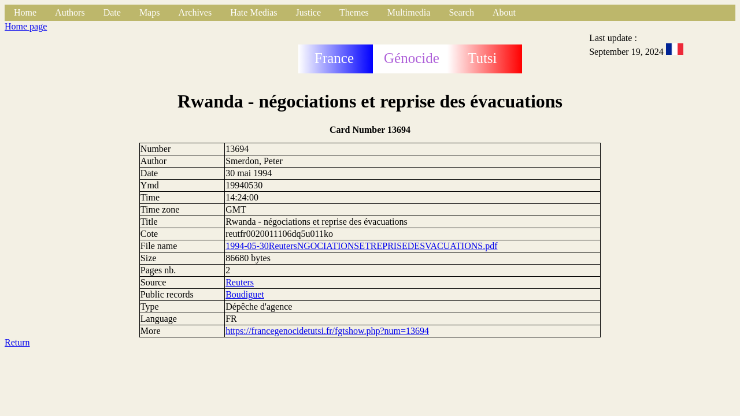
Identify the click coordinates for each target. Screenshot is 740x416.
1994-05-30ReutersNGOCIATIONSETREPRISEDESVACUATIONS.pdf (361, 246)
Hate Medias (253, 12)
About (504, 12)
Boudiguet (244, 294)
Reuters (239, 282)
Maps (149, 12)
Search (461, 12)
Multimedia (409, 12)
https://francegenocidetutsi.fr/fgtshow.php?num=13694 (327, 331)
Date (112, 12)
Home (25, 12)
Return (17, 342)
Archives (195, 12)
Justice (308, 12)
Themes (354, 12)
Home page (26, 26)
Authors (70, 12)
